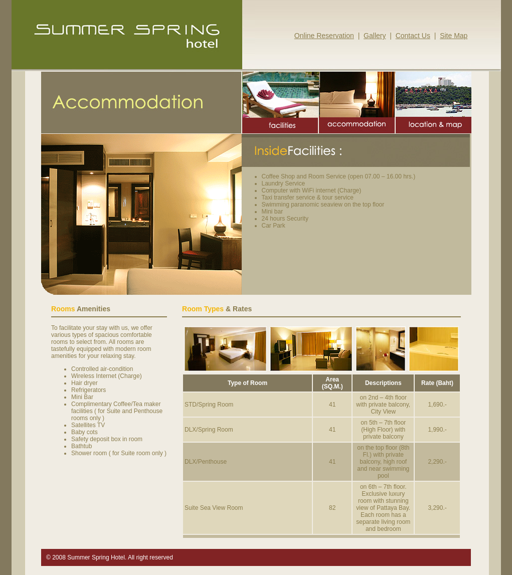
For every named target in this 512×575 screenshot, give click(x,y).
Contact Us (413, 36)
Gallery (375, 36)
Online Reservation (324, 36)
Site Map (453, 36)
